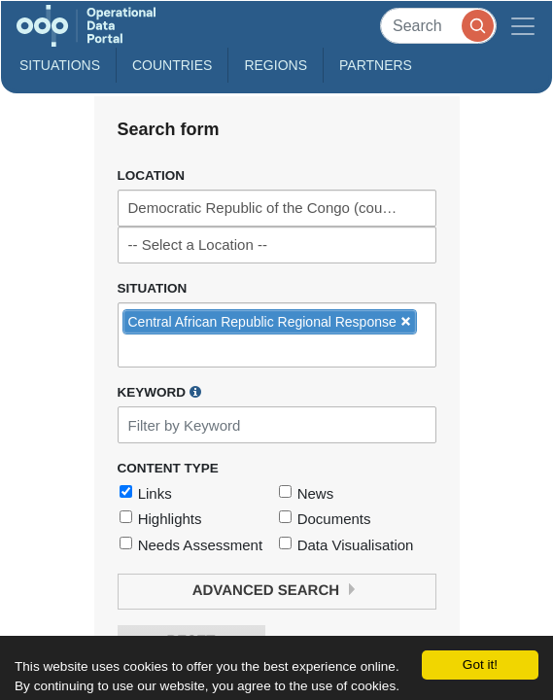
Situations (59, 65)
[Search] (438, 26)
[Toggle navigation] (523, 26)
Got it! (480, 664)
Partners (375, 65)
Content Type (168, 468)
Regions (275, 65)
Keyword (159, 392)
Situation (153, 288)
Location (152, 175)
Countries (172, 65)
